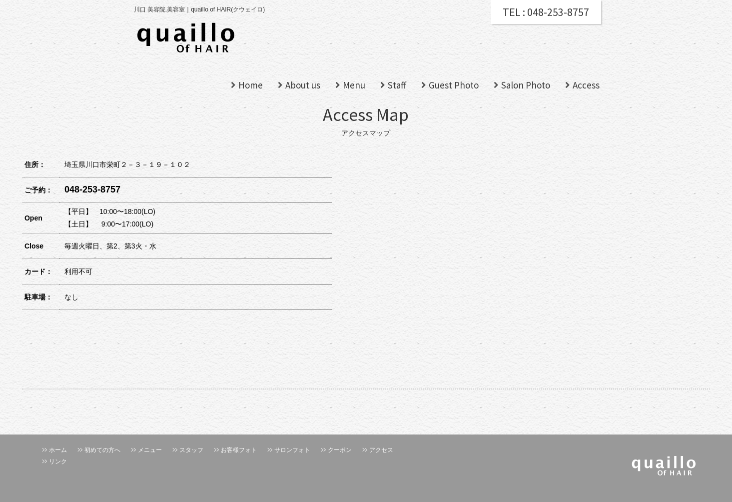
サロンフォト (292, 450)
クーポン (340, 450)
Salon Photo (525, 85)
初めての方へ (102, 450)
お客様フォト (239, 450)
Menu (354, 85)
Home (250, 85)
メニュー (150, 450)
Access (586, 85)
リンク (58, 461)
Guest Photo (454, 85)
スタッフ (191, 450)
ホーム (58, 450)
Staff (397, 85)
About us (302, 85)
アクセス (381, 450)
